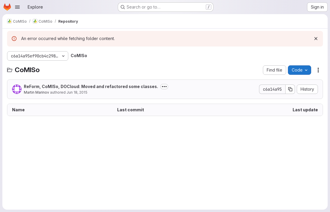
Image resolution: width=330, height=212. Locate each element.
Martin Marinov (36, 92)
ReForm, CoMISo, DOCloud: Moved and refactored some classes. (91, 86)
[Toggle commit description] (164, 86)
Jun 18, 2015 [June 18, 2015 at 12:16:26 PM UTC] (77, 92)
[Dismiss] (315, 38)
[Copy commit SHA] (290, 89)
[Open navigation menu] (17, 7)
